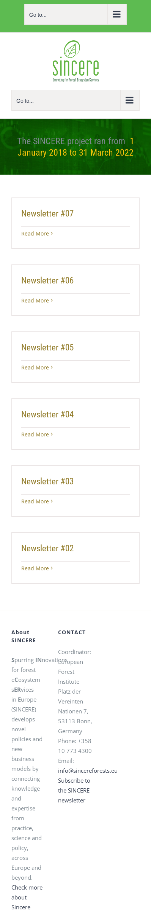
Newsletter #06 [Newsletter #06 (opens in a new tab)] (47, 280)
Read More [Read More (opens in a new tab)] (35, 233)
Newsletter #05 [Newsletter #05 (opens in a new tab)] (47, 347)
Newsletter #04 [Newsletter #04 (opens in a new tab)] (47, 414)
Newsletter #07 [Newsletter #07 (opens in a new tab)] (47, 214)
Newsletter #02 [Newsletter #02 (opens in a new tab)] (47, 548)
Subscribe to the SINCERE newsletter (74, 790)
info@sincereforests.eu (88, 770)
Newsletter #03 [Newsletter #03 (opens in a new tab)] (47, 481)
